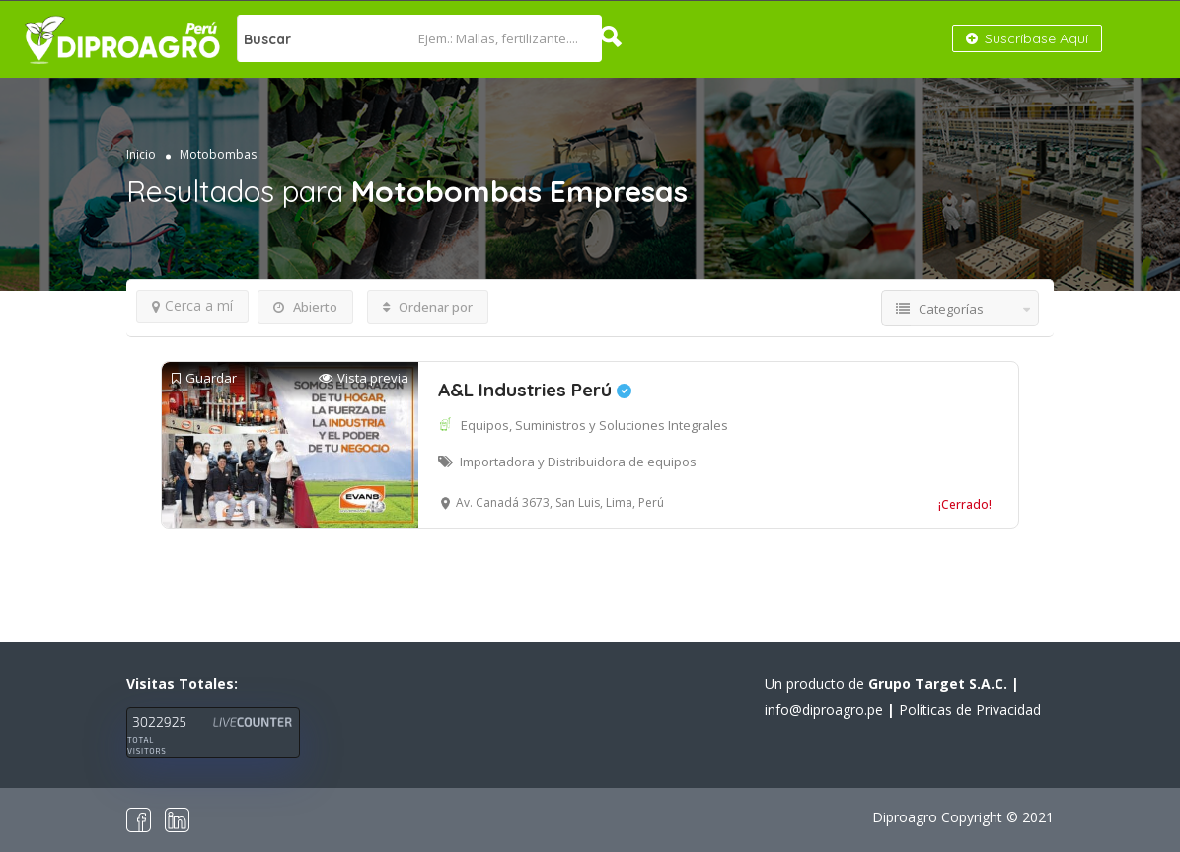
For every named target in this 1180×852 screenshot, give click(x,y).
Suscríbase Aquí (1027, 38)
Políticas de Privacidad (970, 709)
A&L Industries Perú (534, 389)
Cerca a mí (192, 305)
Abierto (305, 307)
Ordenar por (428, 307)
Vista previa (363, 378)
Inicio (141, 154)
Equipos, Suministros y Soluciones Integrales (594, 425)
